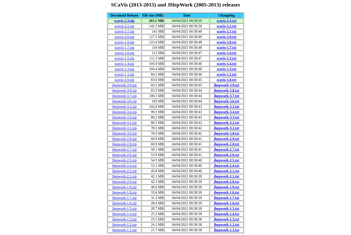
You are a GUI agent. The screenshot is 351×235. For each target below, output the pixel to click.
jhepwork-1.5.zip (124, 208)
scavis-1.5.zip (124, 58)
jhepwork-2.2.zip (124, 171)
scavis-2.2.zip (124, 26)
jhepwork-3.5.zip (124, 106)
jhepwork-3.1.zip (124, 128)
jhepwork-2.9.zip (124, 139)
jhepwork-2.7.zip (124, 149)
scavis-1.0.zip (124, 80)
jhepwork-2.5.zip (124, 160)
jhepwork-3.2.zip (124, 123)
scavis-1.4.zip (124, 64)
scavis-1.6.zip (124, 53)
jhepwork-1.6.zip (124, 203)
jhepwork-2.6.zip (124, 155)
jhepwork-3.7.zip (124, 96)
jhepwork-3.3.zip (124, 117)
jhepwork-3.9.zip (124, 85)
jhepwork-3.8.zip (124, 90)
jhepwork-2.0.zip (124, 182)
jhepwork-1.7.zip (124, 198)
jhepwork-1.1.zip (124, 230)
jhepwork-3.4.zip (124, 112)
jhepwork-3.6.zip (124, 101)
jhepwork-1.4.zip (124, 214)
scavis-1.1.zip (124, 74)
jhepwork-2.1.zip (124, 176)
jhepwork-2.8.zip (124, 144)
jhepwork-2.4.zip (124, 165)
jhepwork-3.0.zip (124, 133)
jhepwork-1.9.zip (124, 187)
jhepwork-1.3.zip (124, 219)
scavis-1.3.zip (124, 69)
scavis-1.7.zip (124, 47)
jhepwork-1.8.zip (124, 192)
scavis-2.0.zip (124, 37)
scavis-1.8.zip (124, 42)
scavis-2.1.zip (124, 31)
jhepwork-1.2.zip (124, 225)
